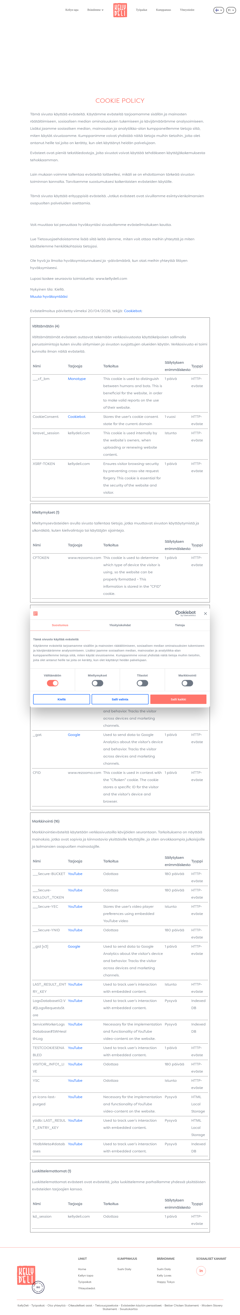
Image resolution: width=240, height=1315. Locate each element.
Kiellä (61, 699)
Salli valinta (120, 699)
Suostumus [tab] (60, 625)
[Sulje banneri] (205, 613)
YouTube (75, 874)
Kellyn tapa (71, 9)
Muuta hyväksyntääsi (48, 297)
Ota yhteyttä (56, 1305)
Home (82, 1269)
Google (74, 735)
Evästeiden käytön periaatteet (141, 1305)
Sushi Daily (124, 1269)
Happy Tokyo (166, 1282)
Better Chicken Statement (182, 1305)
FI (231, 10)
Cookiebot (133, 311)
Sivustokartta (129, 1309)
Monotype (77, 379)
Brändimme (95, 9)
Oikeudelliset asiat (80, 1305)
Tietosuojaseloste (106, 1305)
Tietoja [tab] (180, 625)
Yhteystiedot (187, 9)
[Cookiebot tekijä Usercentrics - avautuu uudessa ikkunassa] (178, 614)
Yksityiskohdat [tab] (120, 625)
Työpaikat (141, 9)
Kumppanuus (163, 9)
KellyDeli (23, 1305)
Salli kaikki (178, 699)
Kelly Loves (164, 1275)
